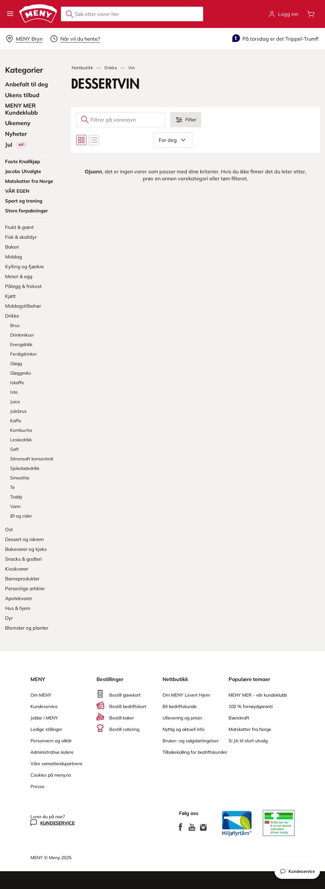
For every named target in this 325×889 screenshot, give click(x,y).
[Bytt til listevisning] (94, 140)
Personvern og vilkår (51, 741)
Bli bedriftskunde (179, 706)
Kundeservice (44, 706)
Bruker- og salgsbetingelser (190, 741)
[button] (10, 13)
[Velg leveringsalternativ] (24, 38)
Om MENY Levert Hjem (186, 695)
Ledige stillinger (46, 729)
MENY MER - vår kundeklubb (258, 695)
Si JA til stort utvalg (248, 741)
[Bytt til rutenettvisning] (81, 140)
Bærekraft (239, 718)
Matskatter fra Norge (250, 729)
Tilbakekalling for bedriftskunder (194, 752)
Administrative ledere (52, 752)
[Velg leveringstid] (75, 38)
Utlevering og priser (182, 718)
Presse (37, 786)
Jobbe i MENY (44, 718)
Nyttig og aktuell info (183, 729)
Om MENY (40, 695)
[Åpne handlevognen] (311, 14)
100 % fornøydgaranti (251, 706)
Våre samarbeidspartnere (56, 763)
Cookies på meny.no (50, 775)
